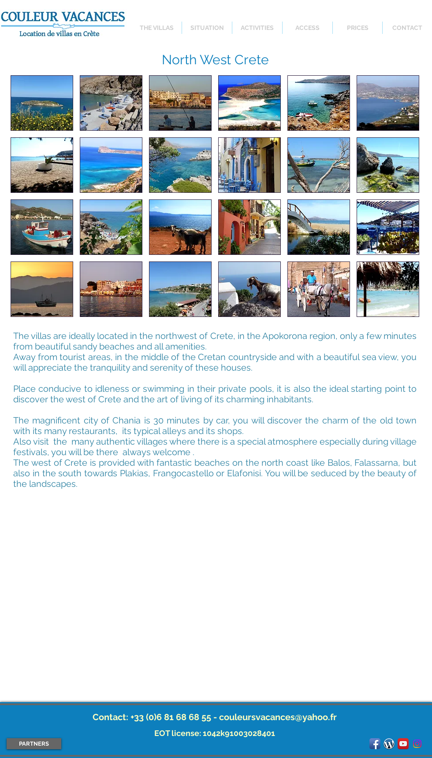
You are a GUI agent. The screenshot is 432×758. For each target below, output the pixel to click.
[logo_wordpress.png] (389, 743)
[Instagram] (417, 743)
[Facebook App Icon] (374, 743)
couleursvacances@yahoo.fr (278, 717)
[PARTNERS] (34, 743)
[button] (42, 103)
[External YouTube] (214, 596)
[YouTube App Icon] (403, 743)
